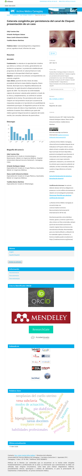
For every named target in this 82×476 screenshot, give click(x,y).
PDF (53, 53)
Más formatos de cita (57, 89)
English (11, 252)
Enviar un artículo (15, 262)
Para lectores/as (14, 272)
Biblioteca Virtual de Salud (67, 1)
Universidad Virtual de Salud (48, 1)
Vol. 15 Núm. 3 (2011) (26, 15)
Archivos (15, 15)
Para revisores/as (14, 278)
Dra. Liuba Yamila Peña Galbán (25, 455)
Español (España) (14, 255)
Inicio (8, 15)
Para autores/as (14, 275)
